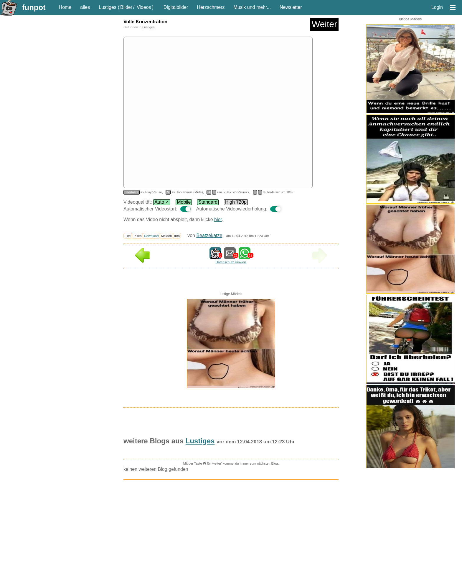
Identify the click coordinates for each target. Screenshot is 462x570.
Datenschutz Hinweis (231, 262)
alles (85, 7)
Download (151, 236)
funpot (34, 7)
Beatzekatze (209, 235)
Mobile (184, 202)
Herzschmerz (211, 7)
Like (128, 236)
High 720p (236, 202)
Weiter (324, 24)
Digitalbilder (176, 7)
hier (218, 219)
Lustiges (107, 7)
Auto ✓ (161, 202)
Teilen (137, 236)
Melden (166, 236)
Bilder (126, 7)
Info (177, 236)
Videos (144, 7)
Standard (207, 202)
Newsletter (291, 7)
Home (65, 7)
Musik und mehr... (252, 7)
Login (437, 7)
